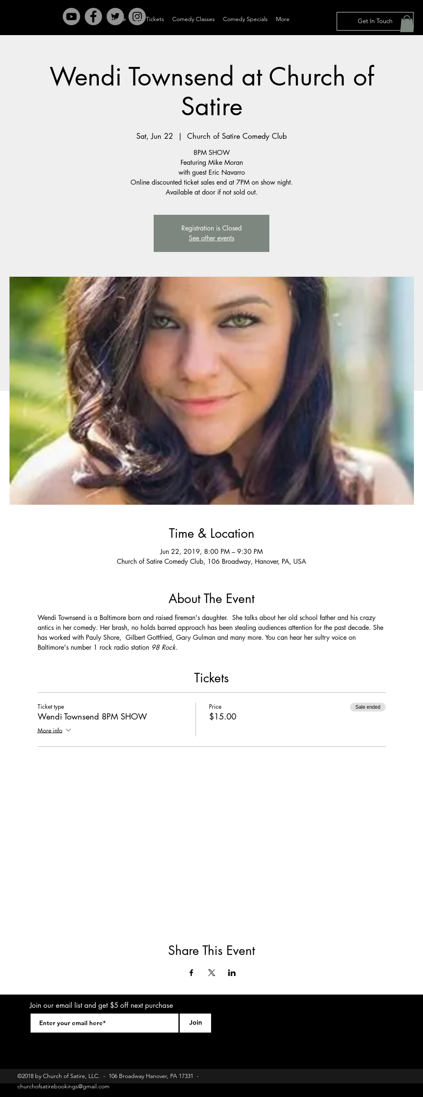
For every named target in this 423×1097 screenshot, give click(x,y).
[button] (407, 23)
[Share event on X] (212, 972)
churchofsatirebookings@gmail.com (63, 1086)
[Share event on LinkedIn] (232, 972)
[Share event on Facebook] (191, 972)
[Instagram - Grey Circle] (137, 16)
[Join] (195, 1023)
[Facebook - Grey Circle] (93, 16)
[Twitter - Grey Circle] (115, 16)
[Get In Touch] (375, 21)
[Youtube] (71, 16)
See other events (211, 238)
